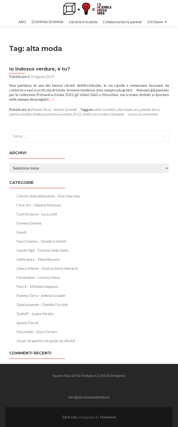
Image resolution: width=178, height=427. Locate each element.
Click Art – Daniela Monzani (38, 205)
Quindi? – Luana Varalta (35, 313)
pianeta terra (149, 109)
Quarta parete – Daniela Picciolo (42, 304)
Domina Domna (28, 223)
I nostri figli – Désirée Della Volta (42, 250)
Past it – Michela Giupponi (37, 286)
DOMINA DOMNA (48, 21)
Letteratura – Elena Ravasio (38, 259)
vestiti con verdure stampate (103, 114)
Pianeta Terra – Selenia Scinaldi (40, 295)
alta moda (124, 109)
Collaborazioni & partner (122, 21)
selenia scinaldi (20, 114)
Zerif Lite (69, 417)
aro (136, 109)
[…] (51, 99)
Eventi (21, 232)
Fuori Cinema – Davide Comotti (41, 241)
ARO (22, 21)
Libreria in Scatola (83, 21)
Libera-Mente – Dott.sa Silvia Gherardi (47, 268)
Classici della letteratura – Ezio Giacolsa (48, 196)
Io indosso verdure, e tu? (39, 69)
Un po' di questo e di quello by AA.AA (45, 340)
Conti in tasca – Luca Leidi (36, 214)
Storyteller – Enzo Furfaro (36, 331)
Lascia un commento (143, 114)
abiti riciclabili (105, 109)
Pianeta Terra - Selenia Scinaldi (54, 109)
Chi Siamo (155, 21)
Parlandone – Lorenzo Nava (38, 277)
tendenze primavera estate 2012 (57, 114)
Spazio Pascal (27, 322)
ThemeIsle (107, 417)
